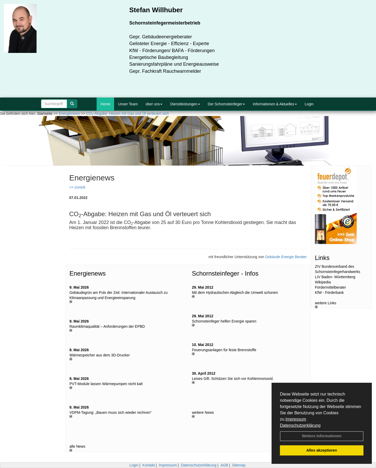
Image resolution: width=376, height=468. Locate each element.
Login (309, 104)
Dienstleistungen (185, 104)
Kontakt (148, 465)
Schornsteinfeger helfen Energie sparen (224, 321)
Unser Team (128, 104)
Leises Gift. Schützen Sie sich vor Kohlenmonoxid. (233, 378)
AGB (224, 465)
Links (322, 257)
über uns (154, 104)
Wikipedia (323, 282)
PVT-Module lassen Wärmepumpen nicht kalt (106, 384)
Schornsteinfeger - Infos (225, 273)
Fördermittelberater (330, 287)
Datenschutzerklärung (300, 425)
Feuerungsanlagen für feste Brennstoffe (224, 350)
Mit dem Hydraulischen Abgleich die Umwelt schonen (235, 292)
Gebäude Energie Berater (286, 257)
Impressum (295, 419)
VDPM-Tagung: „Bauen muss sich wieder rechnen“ (110, 412)
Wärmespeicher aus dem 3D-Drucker (99, 355)
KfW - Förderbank (329, 292)
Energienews (87, 273)
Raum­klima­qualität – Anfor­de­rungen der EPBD (107, 326)
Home (105, 104)
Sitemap (238, 465)
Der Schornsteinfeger (226, 104)
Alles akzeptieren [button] (321, 450)
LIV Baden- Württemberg (335, 277)
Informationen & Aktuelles (275, 104)
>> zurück (77, 187)
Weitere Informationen (322, 436)
